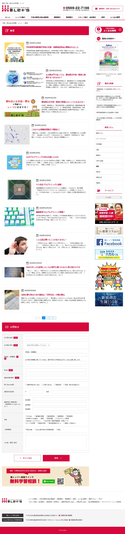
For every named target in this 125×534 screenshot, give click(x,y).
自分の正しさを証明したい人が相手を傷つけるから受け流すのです (53, 267)
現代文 (98, 172)
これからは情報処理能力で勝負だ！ (46, 130)
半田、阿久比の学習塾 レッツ (12, 23)
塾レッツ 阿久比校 (12, 515)
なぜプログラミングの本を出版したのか (42, 157)
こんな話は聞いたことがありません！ (51, 240)
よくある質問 (115, 17)
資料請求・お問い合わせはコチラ (107, 9)
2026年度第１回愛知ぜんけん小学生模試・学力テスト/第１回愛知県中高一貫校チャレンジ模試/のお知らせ (109, 98)
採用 (103, 17)
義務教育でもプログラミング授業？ (50, 212)
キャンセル (27, 458)
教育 (97, 166)
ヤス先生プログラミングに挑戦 (48, 185)
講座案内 (57, 17)
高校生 (98, 183)
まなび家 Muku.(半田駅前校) (12, 520)
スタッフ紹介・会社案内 (87, 17)
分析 (97, 149)
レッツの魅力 (20, 17)
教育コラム (99, 133)
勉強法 (98, 155)
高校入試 (99, 177)
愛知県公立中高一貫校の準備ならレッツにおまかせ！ (63, 102)
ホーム (7, 17)
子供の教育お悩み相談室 (39, 17)
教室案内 (69, 17)
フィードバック (101, 139)
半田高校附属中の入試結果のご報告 (107, 112)
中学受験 (99, 144)
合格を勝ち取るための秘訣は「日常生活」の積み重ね (43, 295)
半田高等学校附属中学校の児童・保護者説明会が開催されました (52, 47)
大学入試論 (99, 161)
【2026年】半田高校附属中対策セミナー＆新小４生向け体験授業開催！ (109, 106)
